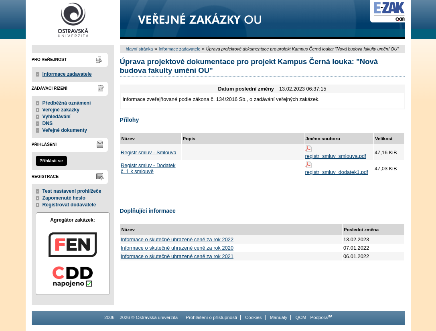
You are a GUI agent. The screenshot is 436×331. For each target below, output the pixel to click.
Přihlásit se (51, 160)
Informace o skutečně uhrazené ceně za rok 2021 (177, 256)
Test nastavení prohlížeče (72, 191)
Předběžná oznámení (67, 103)
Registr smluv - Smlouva (148, 152)
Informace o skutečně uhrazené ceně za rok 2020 (177, 248)
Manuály (279, 317)
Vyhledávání (57, 116)
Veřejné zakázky (61, 110)
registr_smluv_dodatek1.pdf (336, 172)
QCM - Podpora (311, 317)
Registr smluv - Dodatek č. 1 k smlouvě (148, 168)
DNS (48, 123)
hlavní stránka (139, 48)
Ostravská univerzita (73, 19)
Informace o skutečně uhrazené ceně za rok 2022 (177, 239)
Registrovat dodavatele (69, 205)
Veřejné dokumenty (65, 130)
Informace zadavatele (67, 74)
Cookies (253, 317)
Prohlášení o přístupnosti (211, 317)
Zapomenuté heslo (64, 198)
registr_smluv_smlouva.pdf (335, 156)
